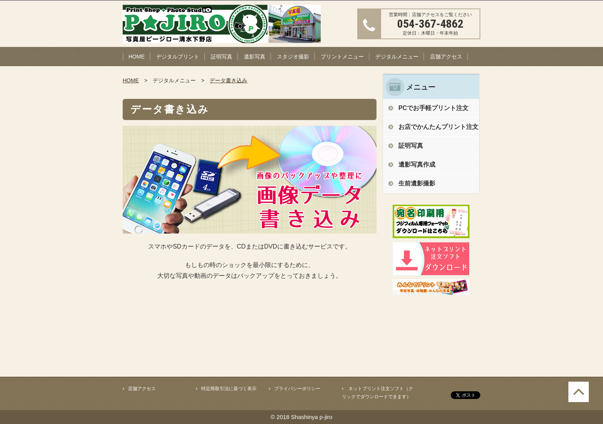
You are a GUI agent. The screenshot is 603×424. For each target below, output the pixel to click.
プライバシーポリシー (297, 388)
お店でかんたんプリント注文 (438, 127)
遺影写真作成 (416, 164)
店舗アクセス (446, 56)
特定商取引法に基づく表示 (229, 388)
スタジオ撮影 (293, 56)
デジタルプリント (177, 56)
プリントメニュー (342, 56)
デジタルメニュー (396, 56)
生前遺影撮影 (416, 183)
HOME (136, 56)
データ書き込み (228, 80)
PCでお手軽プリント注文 (433, 108)
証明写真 (221, 56)
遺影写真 (254, 56)
